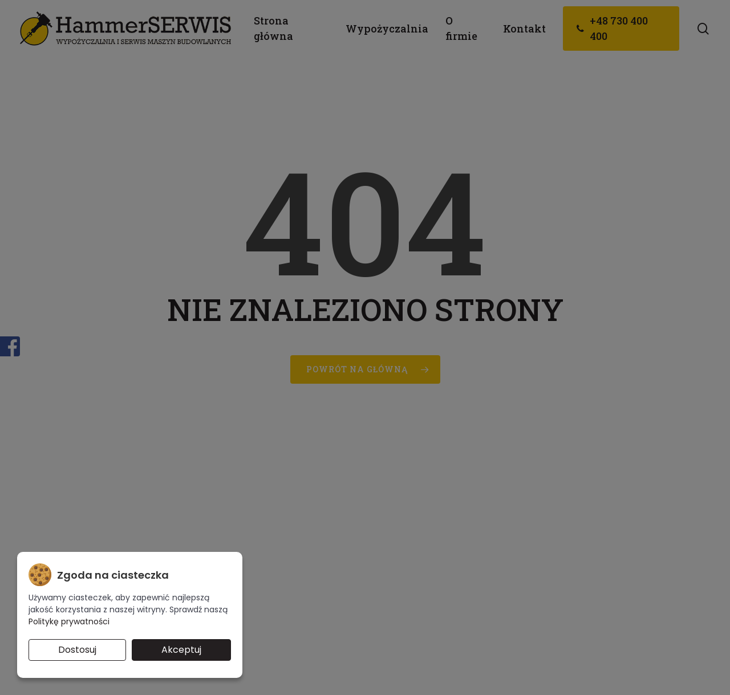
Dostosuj (77, 649)
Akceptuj (181, 649)
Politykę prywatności (69, 621)
